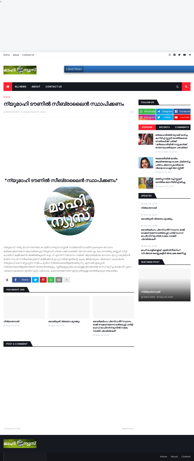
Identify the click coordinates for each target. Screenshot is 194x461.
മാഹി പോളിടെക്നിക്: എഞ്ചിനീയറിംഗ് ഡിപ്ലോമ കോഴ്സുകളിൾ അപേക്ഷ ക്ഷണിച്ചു (163, 252)
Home (6, 54)
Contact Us (28, 54)
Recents (164, 127)
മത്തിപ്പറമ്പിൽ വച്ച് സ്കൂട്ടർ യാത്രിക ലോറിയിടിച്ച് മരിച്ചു (170, 180)
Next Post (127, 428)
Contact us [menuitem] (53, 86)
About (16, 54)
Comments (182, 127)
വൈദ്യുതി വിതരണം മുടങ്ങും (64, 321)
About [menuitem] (36, 86)
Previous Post (12, 428)
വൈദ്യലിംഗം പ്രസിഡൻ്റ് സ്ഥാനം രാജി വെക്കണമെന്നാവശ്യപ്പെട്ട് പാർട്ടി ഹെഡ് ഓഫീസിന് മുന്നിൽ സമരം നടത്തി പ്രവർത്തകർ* (113, 326)
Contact (186, 456)
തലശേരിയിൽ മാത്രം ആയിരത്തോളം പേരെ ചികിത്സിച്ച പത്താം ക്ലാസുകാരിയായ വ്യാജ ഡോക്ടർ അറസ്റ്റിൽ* (172, 163)
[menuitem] (7, 86)
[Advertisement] (97, 27)
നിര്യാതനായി (11, 321)
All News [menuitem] (20, 86)
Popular (147, 127)
